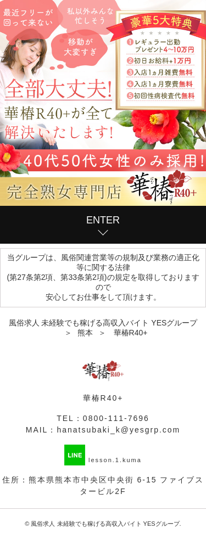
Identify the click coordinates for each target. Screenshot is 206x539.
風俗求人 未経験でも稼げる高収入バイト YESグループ (105, 523)
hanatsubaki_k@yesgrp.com (118, 429)
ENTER (103, 220)
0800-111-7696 (116, 418)
